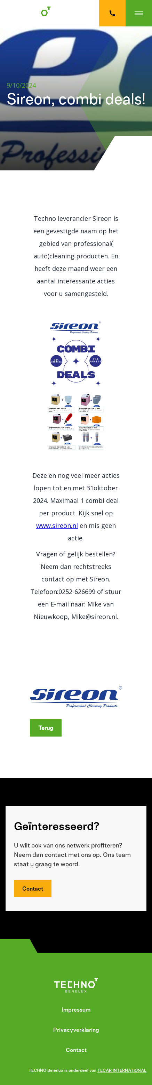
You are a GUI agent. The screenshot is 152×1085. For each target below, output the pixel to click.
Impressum (76, 1009)
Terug (45, 728)
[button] (139, 13)
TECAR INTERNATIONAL (121, 1070)
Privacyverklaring (76, 1030)
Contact (32, 888)
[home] (33, 13)
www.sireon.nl (57, 525)
